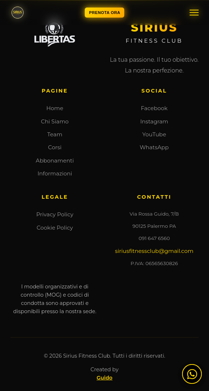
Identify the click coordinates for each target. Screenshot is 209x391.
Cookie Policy (55, 227)
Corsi (55, 147)
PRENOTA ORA (104, 12)
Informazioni (54, 173)
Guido (104, 377)
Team (54, 134)
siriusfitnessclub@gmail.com (154, 251)
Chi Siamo (55, 121)
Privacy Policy (54, 214)
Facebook (154, 108)
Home (54, 108)
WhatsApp (154, 147)
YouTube (154, 134)
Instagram (154, 121)
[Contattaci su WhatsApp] (192, 374)
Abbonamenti (55, 160)
